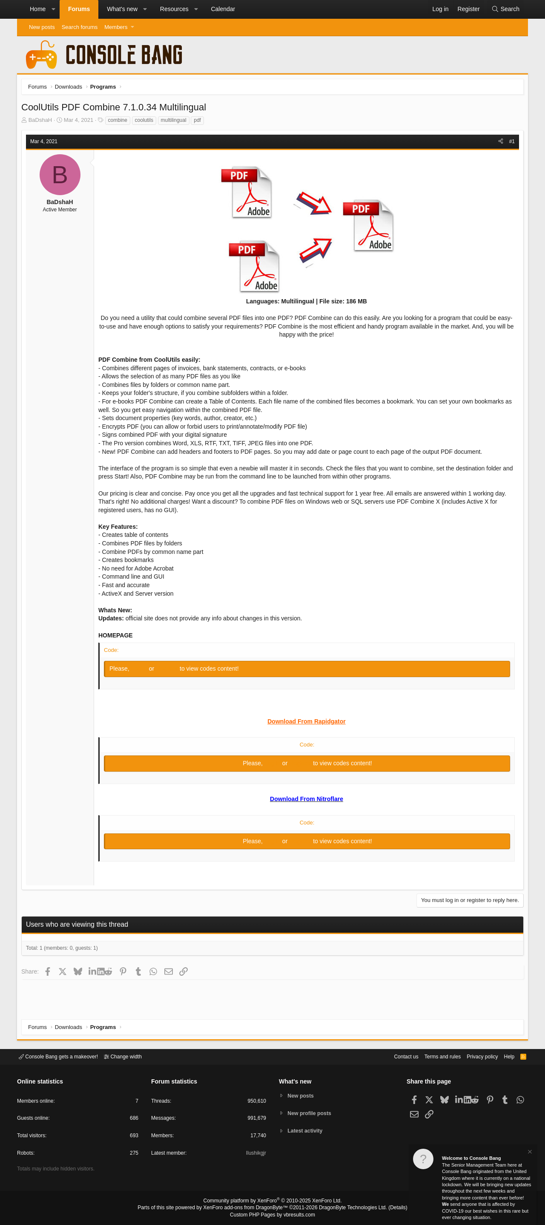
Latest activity (306, 1131)
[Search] (505, 9)
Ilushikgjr (255, 1154)
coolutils (146, 122)
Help (504, 1056)
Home (38, 9)
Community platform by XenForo (272, 1202)
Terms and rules (432, 1056)
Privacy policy (475, 1056)
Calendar (223, 9)
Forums (79, 9)
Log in (142, 670)
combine (119, 122)
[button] (53, 9)
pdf (199, 122)
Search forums (80, 27)
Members (115, 27)
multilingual (176, 122)
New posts (42, 27)
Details (387, 1208)
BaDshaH (42, 122)
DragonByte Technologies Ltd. (346, 1208)
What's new (122, 9)
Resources (174, 9)
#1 (510, 144)
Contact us (393, 1056)
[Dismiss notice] (529, 1153)
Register (170, 670)
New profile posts (311, 1113)
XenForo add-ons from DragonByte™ (248, 1208)
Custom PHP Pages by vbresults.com (272, 1215)
